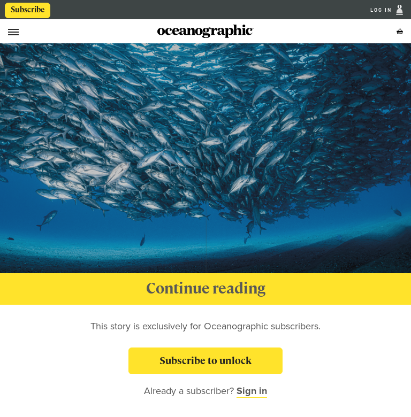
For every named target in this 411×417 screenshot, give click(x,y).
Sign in (252, 391)
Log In (382, 9)
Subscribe (27, 9)
